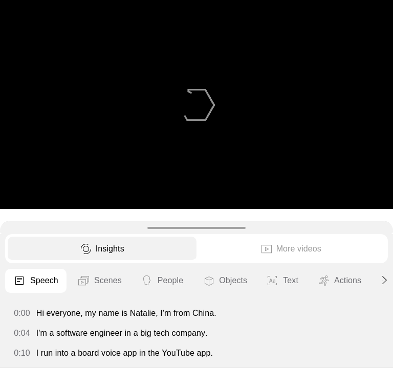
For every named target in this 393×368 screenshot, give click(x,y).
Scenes (99, 281)
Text (282, 281)
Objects (224, 281)
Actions (339, 281)
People (162, 281)
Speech (35, 281)
